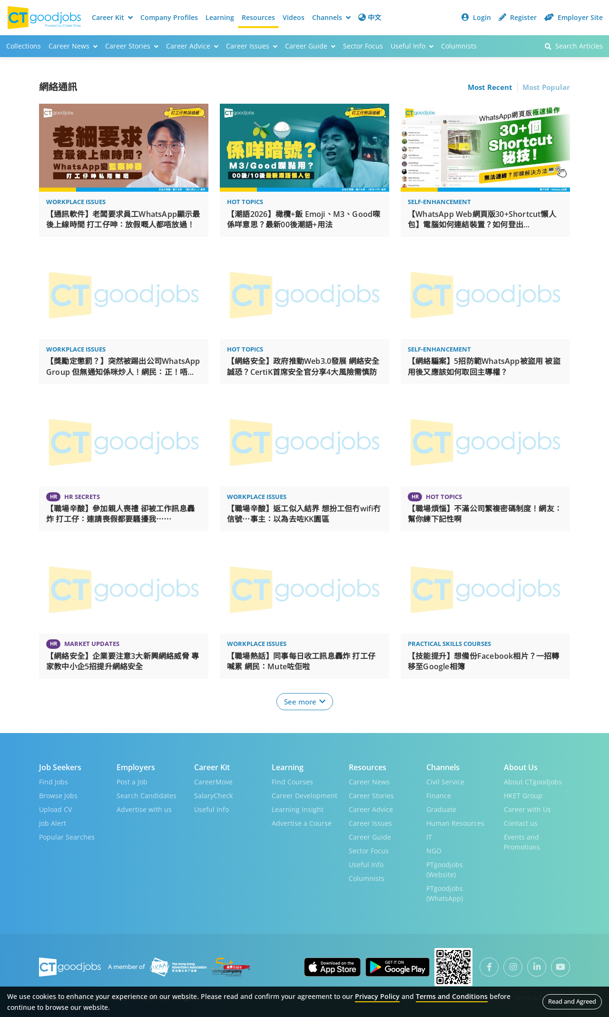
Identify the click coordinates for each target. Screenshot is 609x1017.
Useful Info (211, 809)
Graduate (441, 809)
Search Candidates (147, 795)
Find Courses (292, 781)
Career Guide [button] (310, 45)
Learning (220, 17)
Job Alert (52, 823)
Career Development (304, 795)
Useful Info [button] (412, 45)
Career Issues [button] (251, 45)
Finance (438, 795)
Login (476, 17)
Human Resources (455, 823)
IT (429, 836)
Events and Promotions (522, 841)
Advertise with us (144, 809)
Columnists (459, 45)
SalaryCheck (213, 795)
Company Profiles (169, 17)
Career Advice (371, 809)
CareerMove (213, 781)
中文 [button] (369, 17)
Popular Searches (67, 836)
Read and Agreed (572, 1001)
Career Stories (371, 795)
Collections (23, 45)
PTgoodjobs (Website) (444, 869)
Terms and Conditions (452, 996)
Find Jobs (53, 781)
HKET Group (523, 795)
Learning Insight (298, 809)
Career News (369, 781)
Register (518, 17)
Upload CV (55, 809)
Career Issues (370, 823)
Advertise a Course (302, 823)
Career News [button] (73, 45)
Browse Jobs (58, 795)
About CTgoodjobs (533, 781)
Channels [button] (331, 17)
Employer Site (573, 17)
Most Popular (546, 87)
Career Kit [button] (112, 17)
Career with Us (527, 809)
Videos (293, 17)
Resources (258, 17)
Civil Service (445, 781)
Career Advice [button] (192, 45)
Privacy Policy (377, 996)
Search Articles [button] (574, 45)
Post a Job (132, 781)
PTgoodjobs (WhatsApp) (444, 893)
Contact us (521, 823)
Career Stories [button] (131, 45)
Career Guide (370, 836)
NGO (434, 850)
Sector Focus (363, 45)
